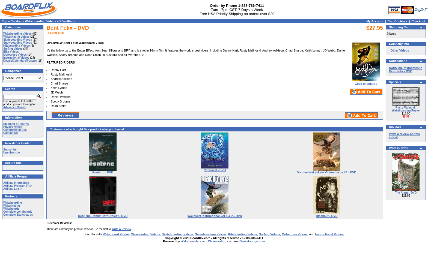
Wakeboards (11, 208)
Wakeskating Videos (16, 36)
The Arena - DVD (406, 192)
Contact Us (10, 132)
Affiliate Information (16, 182)
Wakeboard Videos (116, 234)
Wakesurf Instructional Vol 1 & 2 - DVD (215, 216)
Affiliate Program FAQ (17, 185)
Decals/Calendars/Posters (20, 60)
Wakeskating (11, 205)
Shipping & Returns (16, 123)
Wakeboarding (12, 202)
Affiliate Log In (12, 188)
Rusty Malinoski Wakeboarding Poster (406, 109)
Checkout (418, 21)
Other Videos (399, 50)
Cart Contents (398, 21)
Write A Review (121, 229)
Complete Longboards (17, 211)
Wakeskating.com (221, 241)
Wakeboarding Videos (40, 21)
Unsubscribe (11, 152)
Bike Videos (11, 51)
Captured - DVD (215, 170)
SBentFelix (67, 21)
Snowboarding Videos (17, 42)
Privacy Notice (12, 126)
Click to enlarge (366, 82)
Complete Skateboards (18, 214)
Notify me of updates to (405, 69)
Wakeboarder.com (193, 241)
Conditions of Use (15, 129)
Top (4, 21)
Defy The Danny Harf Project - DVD (103, 216)
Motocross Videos (15, 54)
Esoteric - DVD (102, 172)
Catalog (16, 21)
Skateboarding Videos (17, 39)
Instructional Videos (16, 57)
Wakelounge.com (252, 241)
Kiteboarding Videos (16, 45)
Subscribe (9, 149)
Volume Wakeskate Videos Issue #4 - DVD (326, 172)
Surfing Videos (12, 48)
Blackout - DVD (326, 216)
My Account (374, 21)
